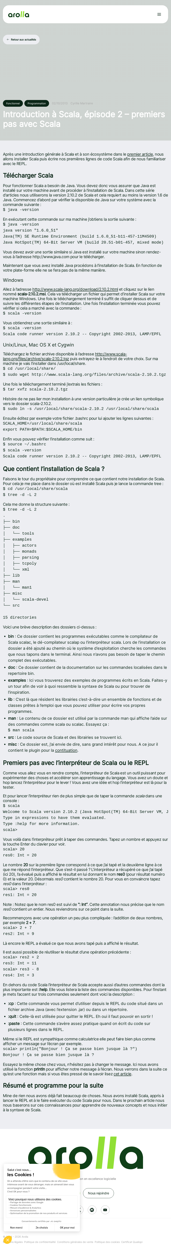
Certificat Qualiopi (131, 1241)
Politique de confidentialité (40, 1241)
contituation (66, 750)
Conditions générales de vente (75, 1241)
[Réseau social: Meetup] (92, 1209)
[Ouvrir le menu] (159, 14)
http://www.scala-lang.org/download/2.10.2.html (75, 289)
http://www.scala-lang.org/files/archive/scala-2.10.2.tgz (65, 356)
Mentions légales (13, 1241)
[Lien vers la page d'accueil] (18, 14)
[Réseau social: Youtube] (105, 1209)
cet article (122, 1073)
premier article (140, 154)
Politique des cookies (107, 1241)
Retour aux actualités (23, 39)
